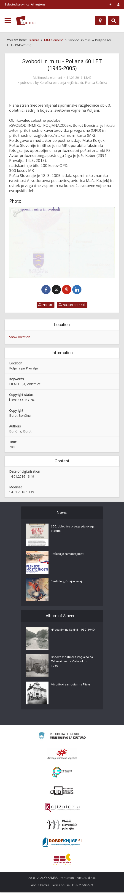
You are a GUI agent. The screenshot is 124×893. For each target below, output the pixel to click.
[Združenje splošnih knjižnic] (62, 860)
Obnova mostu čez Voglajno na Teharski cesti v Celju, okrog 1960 (73, 662)
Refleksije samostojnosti (68, 555)
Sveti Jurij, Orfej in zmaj (68, 582)
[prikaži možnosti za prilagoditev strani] (110, 4)
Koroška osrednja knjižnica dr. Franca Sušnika (73, 83)
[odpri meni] (8, 20)
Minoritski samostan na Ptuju (72, 686)
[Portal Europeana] (62, 773)
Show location (19, 337)
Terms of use (60, 886)
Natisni (45, 305)
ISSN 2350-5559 (82, 886)
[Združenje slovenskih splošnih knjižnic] (62, 808)
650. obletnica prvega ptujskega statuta (66, 530)
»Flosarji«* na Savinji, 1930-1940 (70, 633)
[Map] (100, 20)
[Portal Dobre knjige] (62, 842)
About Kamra (40, 886)
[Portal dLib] (62, 791)
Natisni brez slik (72, 305)
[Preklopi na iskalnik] (113, 20)
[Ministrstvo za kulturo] (62, 737)
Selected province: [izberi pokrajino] (25, 4)
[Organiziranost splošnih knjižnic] (62, 754)
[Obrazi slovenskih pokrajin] (62, 825)
